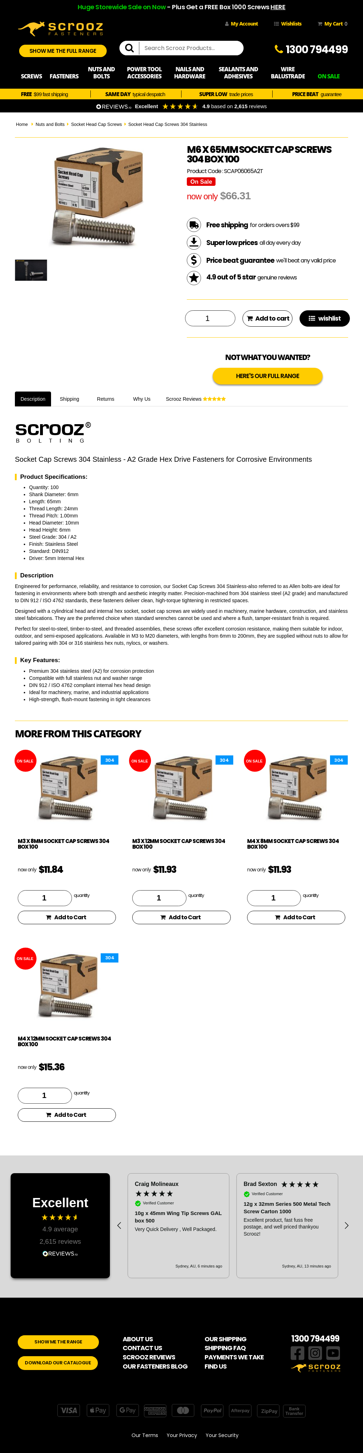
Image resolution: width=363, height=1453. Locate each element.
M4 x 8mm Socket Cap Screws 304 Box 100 (293, 844)
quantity (81, 895)
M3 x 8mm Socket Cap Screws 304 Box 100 (63, 844)
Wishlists (287, 23)
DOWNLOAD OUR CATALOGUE (58, 1362)
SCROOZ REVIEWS (149, 1357)
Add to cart (268, 318)
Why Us (142, 399)
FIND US (216, 1366)
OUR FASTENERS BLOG (155, 1366)
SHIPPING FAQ (225, 1347)
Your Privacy (182, 1435)
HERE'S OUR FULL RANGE (267, 376)
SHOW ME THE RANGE (58, 1341)
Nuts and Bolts (50, 124)
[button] (119, 1225)
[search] (132, 48)
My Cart (331, 23)
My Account (241, 23)
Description (33, 399)
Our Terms (145, 1435)
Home (22, 124)
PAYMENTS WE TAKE (234, 1357)
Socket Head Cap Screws (96, 124)
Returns (106, 399)
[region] (233, 1225)
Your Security (222, 1435)
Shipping (69, 399)
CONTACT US (142, 1347)
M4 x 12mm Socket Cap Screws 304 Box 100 (64, 1041)
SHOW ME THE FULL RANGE (62, 51)
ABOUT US (138, 1339)
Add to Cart (66, 917)
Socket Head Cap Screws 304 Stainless (167, 124)
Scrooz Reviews (196, 399)
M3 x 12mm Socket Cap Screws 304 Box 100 (178, 844)
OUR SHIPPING (225, 1339)
